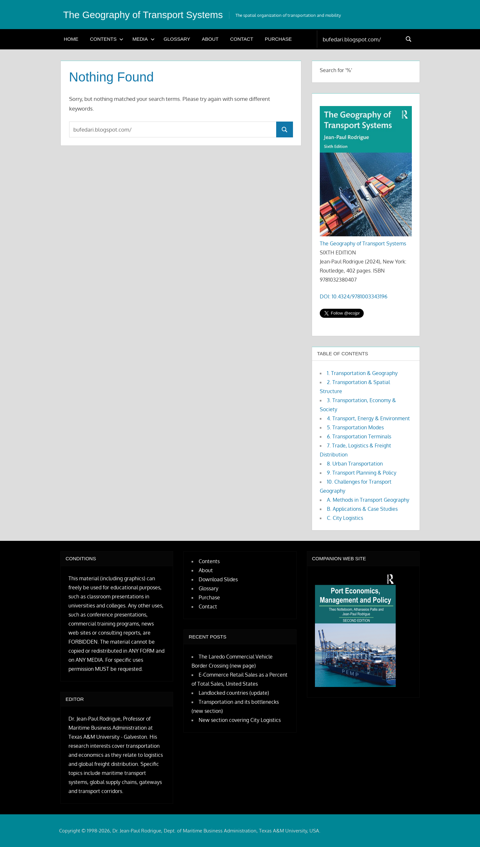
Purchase (278, 39)
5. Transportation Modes (355, 427)
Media (143, 39)
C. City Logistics (345, 518)
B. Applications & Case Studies (362, 509)
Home (71, 39)
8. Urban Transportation (355, 463)
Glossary (177, 39)
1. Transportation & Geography (362, 373)
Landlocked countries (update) (234, 693)
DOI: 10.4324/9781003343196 (353, 296)
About (210, 39)
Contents (107, 39)
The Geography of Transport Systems (149, 14)
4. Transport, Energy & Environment (368, 418)
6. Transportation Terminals (359, 436)
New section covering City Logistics (240, 720)
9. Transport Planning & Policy (361, 472)
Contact (241, 39)
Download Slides (218, 579)
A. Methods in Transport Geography (368, 500)
